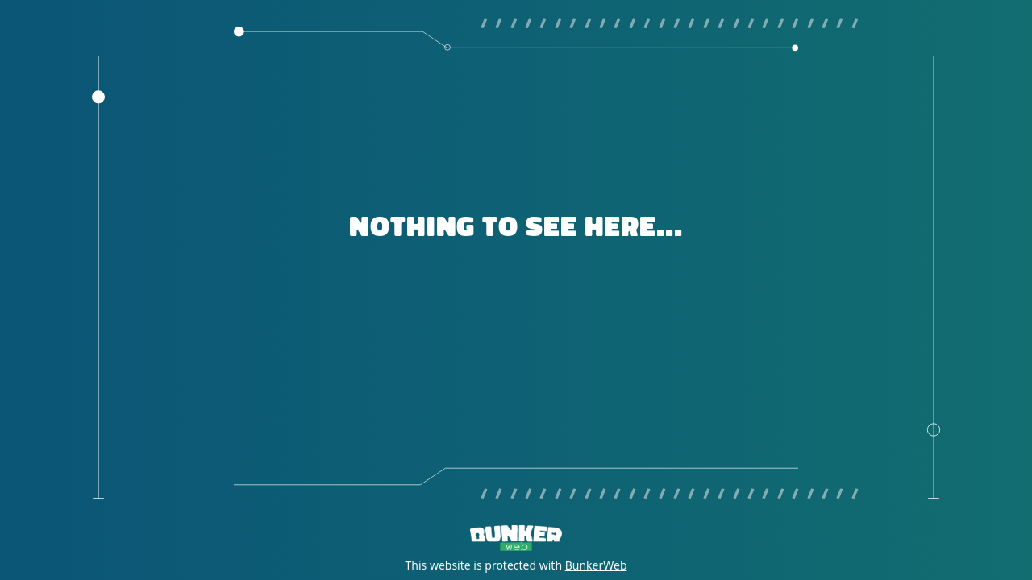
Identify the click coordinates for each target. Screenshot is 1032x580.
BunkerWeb (596, 565)
